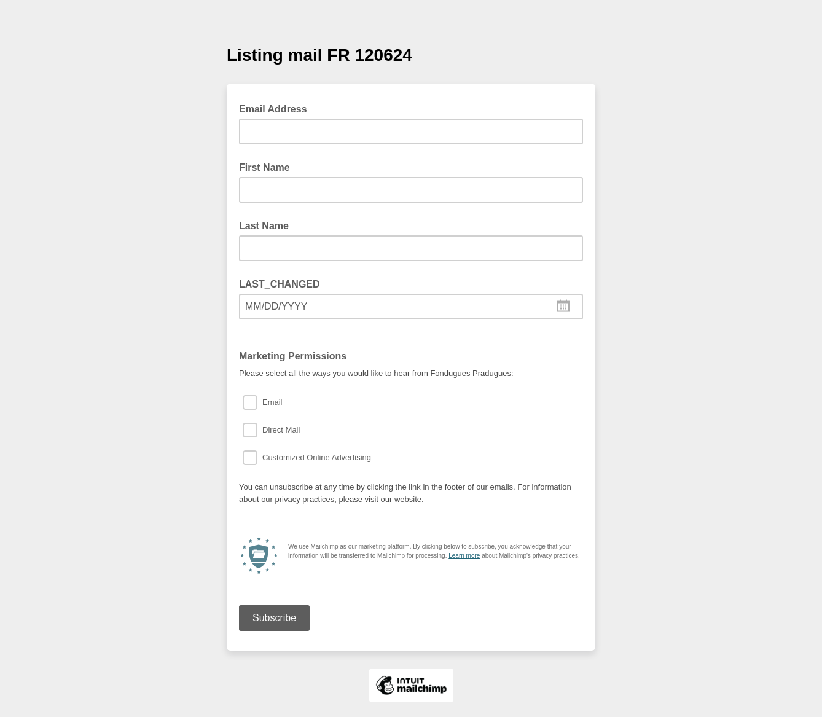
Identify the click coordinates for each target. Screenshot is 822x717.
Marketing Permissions (292, 356)
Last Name (264, 226)
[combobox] (411, 306)
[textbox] (411, 306)
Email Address (277, 108)
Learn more (464, 555)
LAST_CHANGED (279, 284)
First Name (264, 167)
